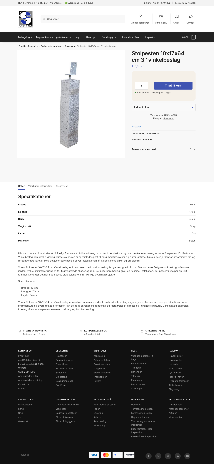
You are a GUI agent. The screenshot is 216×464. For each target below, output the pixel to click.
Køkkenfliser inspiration (144, 436)
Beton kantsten (102, 360)
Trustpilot (136, 126)
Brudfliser (61, 385)
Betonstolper (138, 384)
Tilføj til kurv (173, 85)
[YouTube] (187, 456)
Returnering (100, 421)
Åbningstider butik (28, 376)
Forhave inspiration (141, 412)
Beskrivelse (61, 186)
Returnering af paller (105, 404)
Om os (21, 388)
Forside (22, 46)
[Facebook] (149, 456)
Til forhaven (175, 385)
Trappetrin (99, 368)
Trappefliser (100, 376)
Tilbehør (135, 376)
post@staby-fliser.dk (185, 3)
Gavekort (23, 421)
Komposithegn (139, 363)
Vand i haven (176, 368)
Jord (20, 417)
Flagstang (174, 389)
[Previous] (190, 149)
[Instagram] (158, 456)
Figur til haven (176, 376)
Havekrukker (176, 355)
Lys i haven (175, 372)
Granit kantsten (102, 364)
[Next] (194, 149)
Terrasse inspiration (142, 408)
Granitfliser (62, 364)
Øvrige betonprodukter (51, 46)
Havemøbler (175, 360)
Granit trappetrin (102, 372)
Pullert (97, 380)
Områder (190, 19)
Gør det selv (161, 19)
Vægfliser (61, 408)
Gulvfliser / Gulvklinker (68, 404)
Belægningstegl (64, 380)
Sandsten (61, 372)
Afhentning (99, 425)
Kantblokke (99, 355)
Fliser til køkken (64, 417)
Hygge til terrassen (179, 380)
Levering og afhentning (146, 133)
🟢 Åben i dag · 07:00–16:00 (79, 3)
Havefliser (61, 355)
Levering (98, 412)
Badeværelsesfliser (66, 412)
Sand (21, 408)
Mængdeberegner (140, 19)
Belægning (33, 46)
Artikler (176, 19)
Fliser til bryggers (65, 421)
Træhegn (136, 367)
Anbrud (97, 417)
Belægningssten (64, 360)
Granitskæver (25, 404)
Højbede (173, 364)
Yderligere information (40, 186)
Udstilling (136, 404)
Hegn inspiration (140, 417)
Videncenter (56, 3)
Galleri (21, 186)
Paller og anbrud (142, 139)
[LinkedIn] (178, 456)
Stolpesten (70, 46)
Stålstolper (137, 388)
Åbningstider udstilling (30, 380)
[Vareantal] (141, 86)
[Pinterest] (168, 456)
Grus (20, 412)
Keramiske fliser (64, 368)
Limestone (61, 376)
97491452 (166, 3)
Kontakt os (23, 384)
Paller (97, 408)
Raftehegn (136, 371)
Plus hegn (136, 380)
